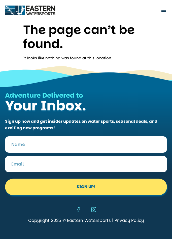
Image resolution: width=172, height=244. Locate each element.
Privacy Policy (129, 220)
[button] (163, 10)
